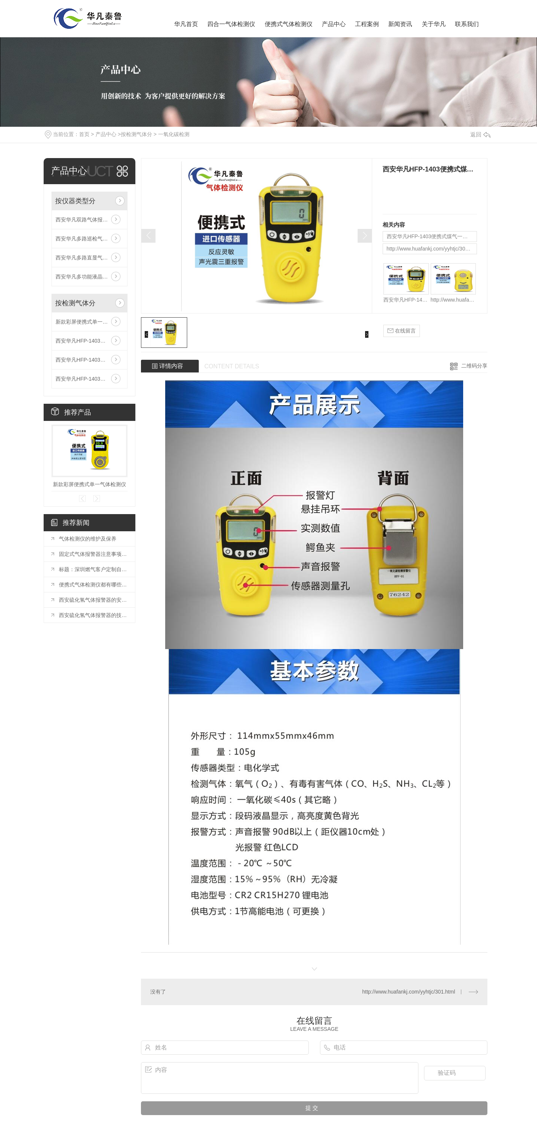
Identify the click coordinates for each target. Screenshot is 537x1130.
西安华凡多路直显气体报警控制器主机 (89, 258)
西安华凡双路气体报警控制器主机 (89, 220)
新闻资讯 (400, 24)
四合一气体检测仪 (231, 24)
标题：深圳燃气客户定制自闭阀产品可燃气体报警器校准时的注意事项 (93, 569)
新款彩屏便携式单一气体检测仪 (89, 322)
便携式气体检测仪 (289, 24)
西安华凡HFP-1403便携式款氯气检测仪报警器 (89, 379)
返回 (480, 134)
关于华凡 (434, 24)
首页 (84, 134)
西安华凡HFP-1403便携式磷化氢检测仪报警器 (89, 341)
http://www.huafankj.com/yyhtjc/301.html (432, 249)
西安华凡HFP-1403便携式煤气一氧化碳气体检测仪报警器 (432, 236)
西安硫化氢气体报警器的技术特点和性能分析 (93, 615)
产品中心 (334, 24)
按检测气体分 (136, 134)
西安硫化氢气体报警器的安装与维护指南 (93, 600)
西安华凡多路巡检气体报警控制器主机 (89, 239)
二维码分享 (474, 366)
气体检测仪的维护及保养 (87, 539)
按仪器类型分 (75, 201)
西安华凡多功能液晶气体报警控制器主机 (89, 277)
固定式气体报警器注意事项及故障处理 (93, 554)
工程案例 (367, 24)
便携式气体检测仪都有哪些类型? (93, 585)
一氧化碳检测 (173, 134)
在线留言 (401, 331)
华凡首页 (186, 24)
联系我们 (467, 24)
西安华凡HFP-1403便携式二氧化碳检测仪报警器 (89, 360)
